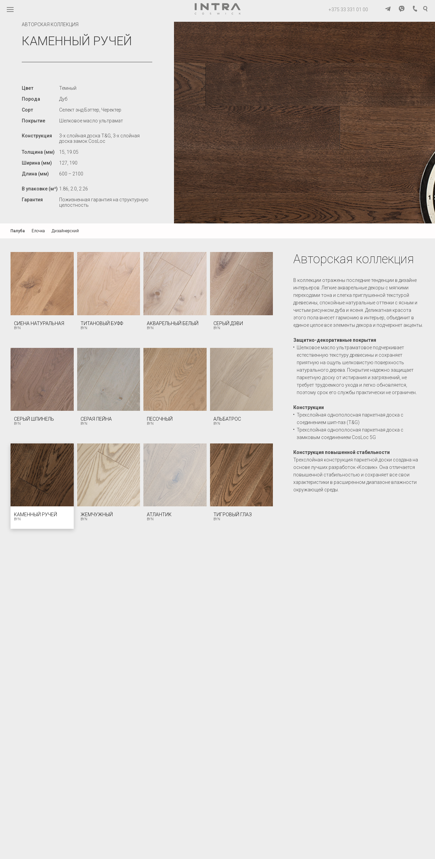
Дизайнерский (65, 231)
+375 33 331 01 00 (348, 9)
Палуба (18, 231)
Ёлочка (38, 231)
